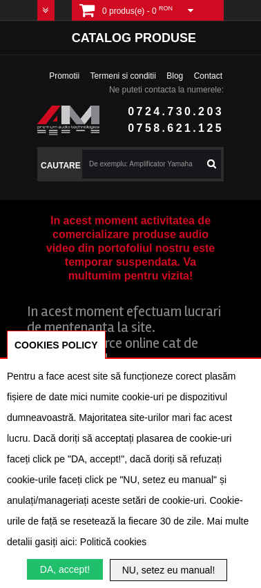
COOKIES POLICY (56, 345)
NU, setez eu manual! (168, 570)
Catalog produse (134, 38)
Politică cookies (113, 541)
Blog (174, 76)
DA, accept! (65, 569)
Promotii (64, 76)
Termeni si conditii (123, 76)
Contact (208, 76)
